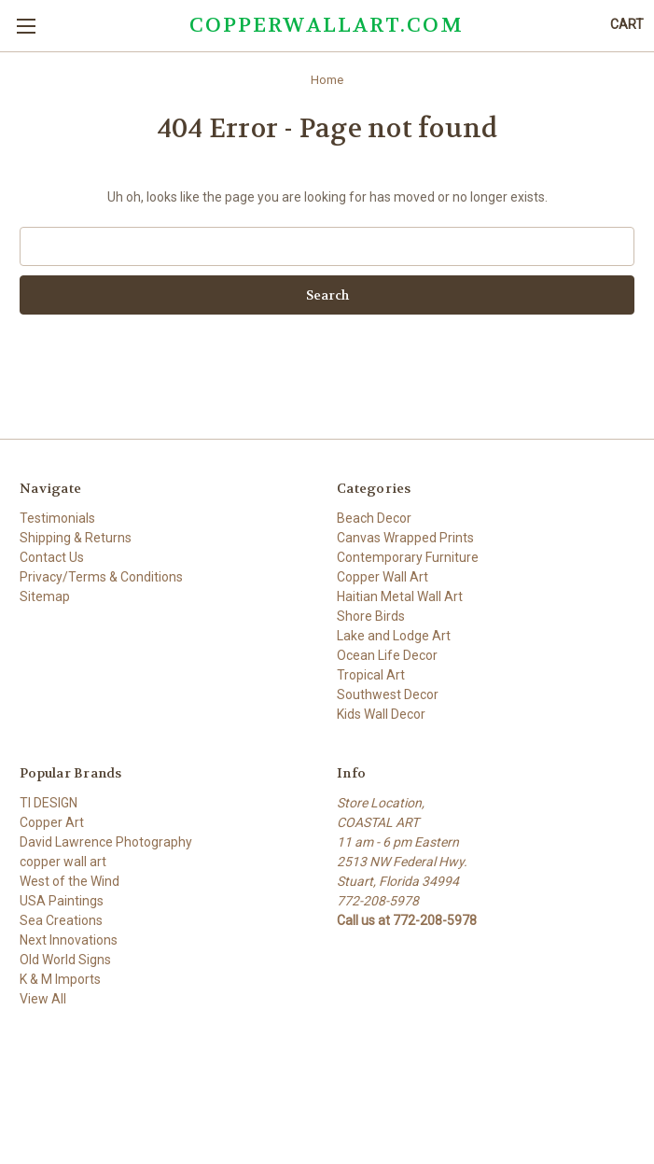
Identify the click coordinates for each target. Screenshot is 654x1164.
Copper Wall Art (382, 576)
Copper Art (52, 822)
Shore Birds (371, 616)
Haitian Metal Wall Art (400, 596)
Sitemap (45, 596)
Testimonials (57, 518)
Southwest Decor (387, 694)
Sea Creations (61, 920)
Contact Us (52, 557)
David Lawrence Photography (106, 841)
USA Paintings (62, 900)
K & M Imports (60, 979)
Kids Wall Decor (381, 714)
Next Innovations (69, 940)
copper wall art (63, 861)
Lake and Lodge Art (394, 635)
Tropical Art (371, 674)
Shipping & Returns (76, 537)
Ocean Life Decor (387, 655)
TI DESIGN (48, 802)
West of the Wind (69, 881)
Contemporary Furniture (408, 557)
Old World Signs (65, 959)
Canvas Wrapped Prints (405, 537)
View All (43, 998)
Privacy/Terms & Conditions (101, 576)
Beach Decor (374, 518)
